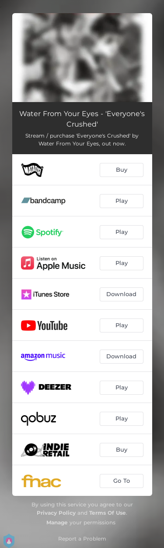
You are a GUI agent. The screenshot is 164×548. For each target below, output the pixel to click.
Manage (57, 522)
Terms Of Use (107, 512)
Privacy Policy (56, 512)
